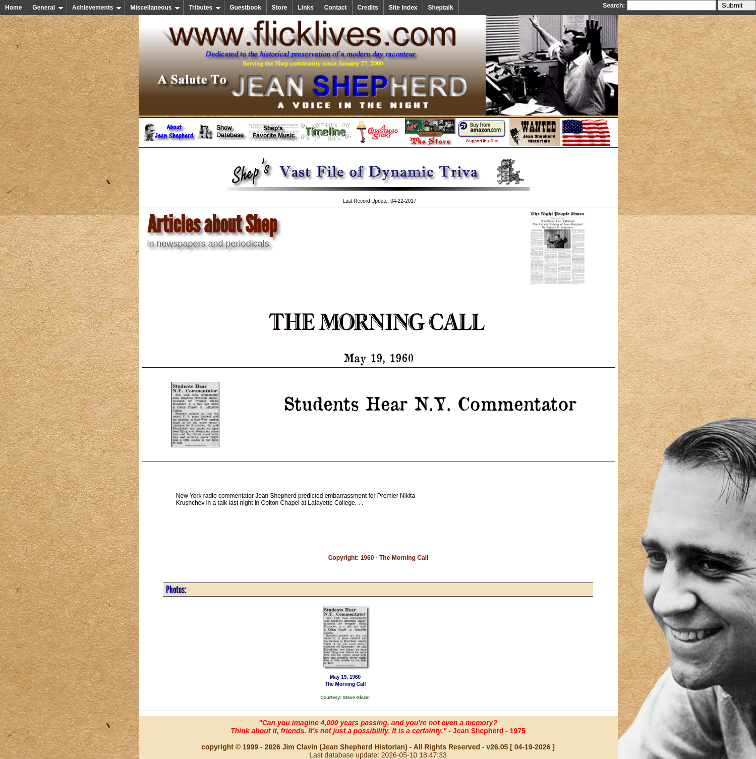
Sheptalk (440, 7)
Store (279, 7)
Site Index (403, 7)
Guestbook (245, 7)
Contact (335, 7)
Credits (368, 7)
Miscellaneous (155, 7)
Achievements (97, 7)
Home (13, 7)
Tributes (205, 7)
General (48, 7)
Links (306, 7)
